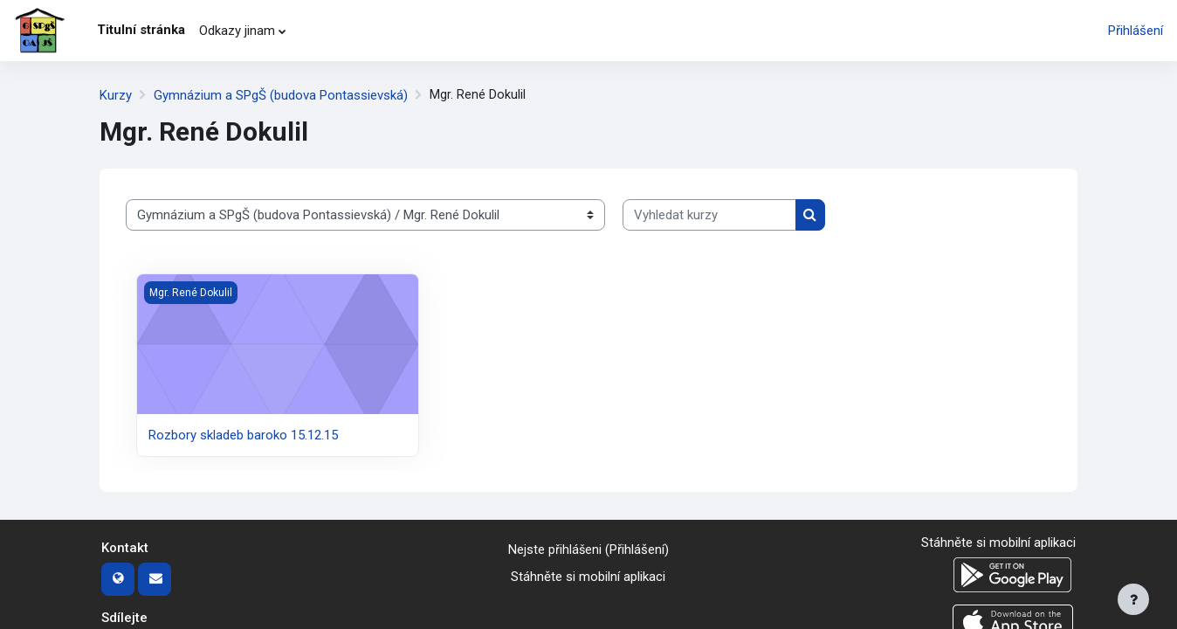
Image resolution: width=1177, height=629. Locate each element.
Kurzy (116, 95)
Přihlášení (1135, 30)
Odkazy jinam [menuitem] (237, 30)
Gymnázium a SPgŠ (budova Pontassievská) (281, 95)
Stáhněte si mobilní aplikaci (588, 576)
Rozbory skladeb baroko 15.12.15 (243, 435)
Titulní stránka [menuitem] (141, 30)
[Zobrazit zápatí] (1133, 599)
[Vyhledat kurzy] (709, 215)
